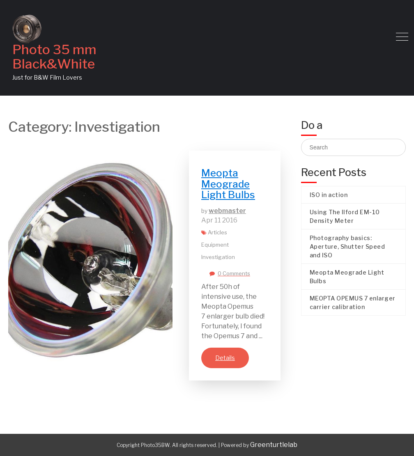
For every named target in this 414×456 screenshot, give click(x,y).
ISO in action (329, 194)
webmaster (227, 211)
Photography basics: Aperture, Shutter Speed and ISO (347, 246)
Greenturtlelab (273, 445)
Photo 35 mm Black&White (54, 56)
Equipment (215, 244)
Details (225, 357)
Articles (217, 232)
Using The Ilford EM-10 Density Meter (345, 216)
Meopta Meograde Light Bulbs (228, 184)
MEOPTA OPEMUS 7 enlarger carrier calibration (353, 302)
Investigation (218, 257)
